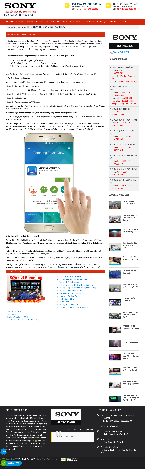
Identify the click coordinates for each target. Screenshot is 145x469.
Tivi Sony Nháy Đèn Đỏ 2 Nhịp (69, 305)
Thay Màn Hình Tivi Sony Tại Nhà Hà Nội (73, 279)
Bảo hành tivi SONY (65, 436)
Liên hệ (124, 22)
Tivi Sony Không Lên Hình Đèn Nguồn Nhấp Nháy (76, 285)
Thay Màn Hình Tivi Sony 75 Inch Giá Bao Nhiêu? (131, 356)
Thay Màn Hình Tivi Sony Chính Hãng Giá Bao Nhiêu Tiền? (131, 397)
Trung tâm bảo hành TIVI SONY (112, 431)
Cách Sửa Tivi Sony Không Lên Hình (71, 293)
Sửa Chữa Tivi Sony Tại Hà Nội (70, 276)
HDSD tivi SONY (52, 22)
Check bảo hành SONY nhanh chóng (80, 430)
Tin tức (113, 22)
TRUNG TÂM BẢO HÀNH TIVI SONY (86, 4)
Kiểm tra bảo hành (71, 22)
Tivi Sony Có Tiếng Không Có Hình (71, 290)
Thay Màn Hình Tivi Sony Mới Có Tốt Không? (130, 217)
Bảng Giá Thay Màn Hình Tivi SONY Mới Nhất (75, 307)
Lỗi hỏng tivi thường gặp (95, 22)
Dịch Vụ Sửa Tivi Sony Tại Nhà (69, 296)
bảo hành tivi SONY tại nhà (68, 267)
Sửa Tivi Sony (64, 302)
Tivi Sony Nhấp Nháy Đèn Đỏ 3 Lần (71, 282)
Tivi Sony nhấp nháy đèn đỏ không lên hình (130, 231)
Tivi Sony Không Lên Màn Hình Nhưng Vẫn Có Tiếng (77, 288)
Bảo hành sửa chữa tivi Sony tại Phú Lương (130, 245)
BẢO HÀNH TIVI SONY (14, 22)
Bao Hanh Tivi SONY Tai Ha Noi (30, 459)
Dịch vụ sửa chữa (34, 22)
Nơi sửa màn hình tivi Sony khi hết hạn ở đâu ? (131, 314)
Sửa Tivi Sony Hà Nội (66, 299)
